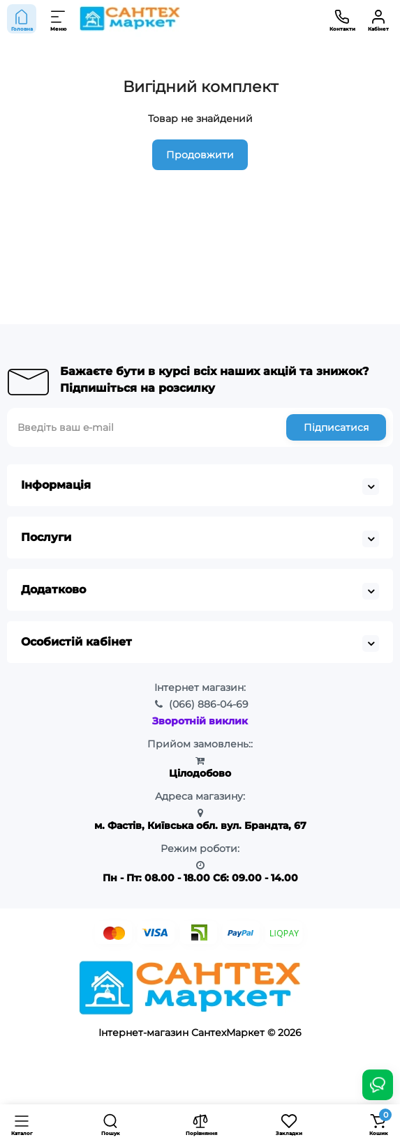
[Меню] (58, 18)
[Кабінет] (378, 18)
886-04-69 (209, 704)
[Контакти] (342, 18)
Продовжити (200, 155)
